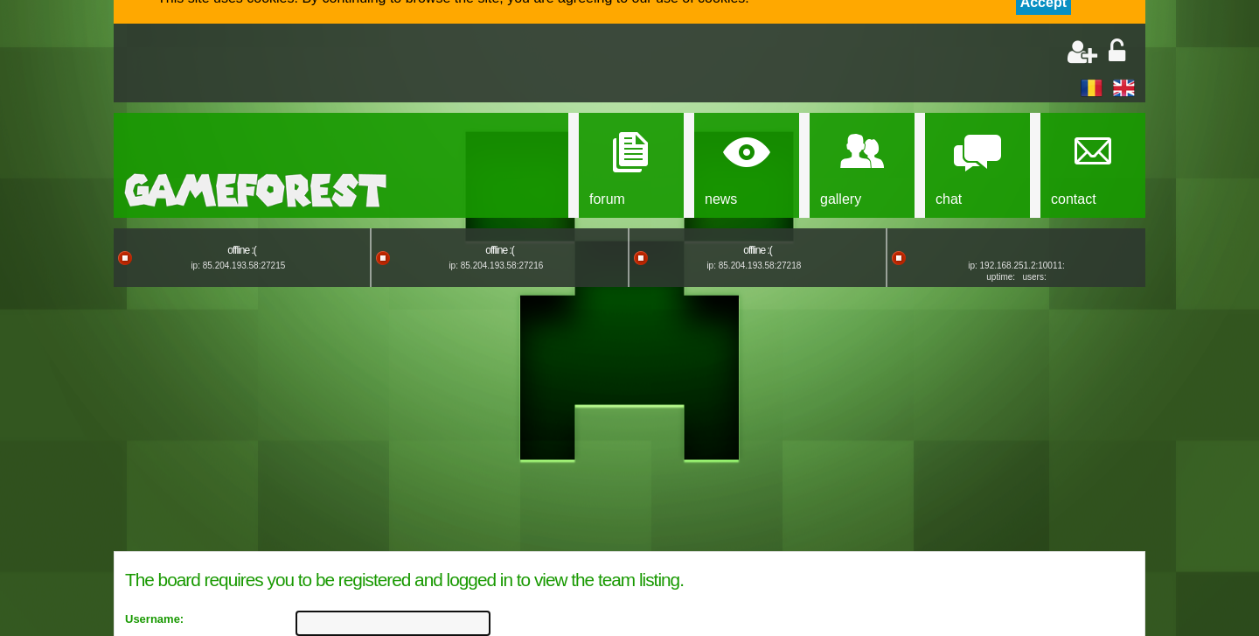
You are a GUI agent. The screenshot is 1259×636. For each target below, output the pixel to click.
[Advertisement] (328, 64)
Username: (154, 619)
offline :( (241, 250)
